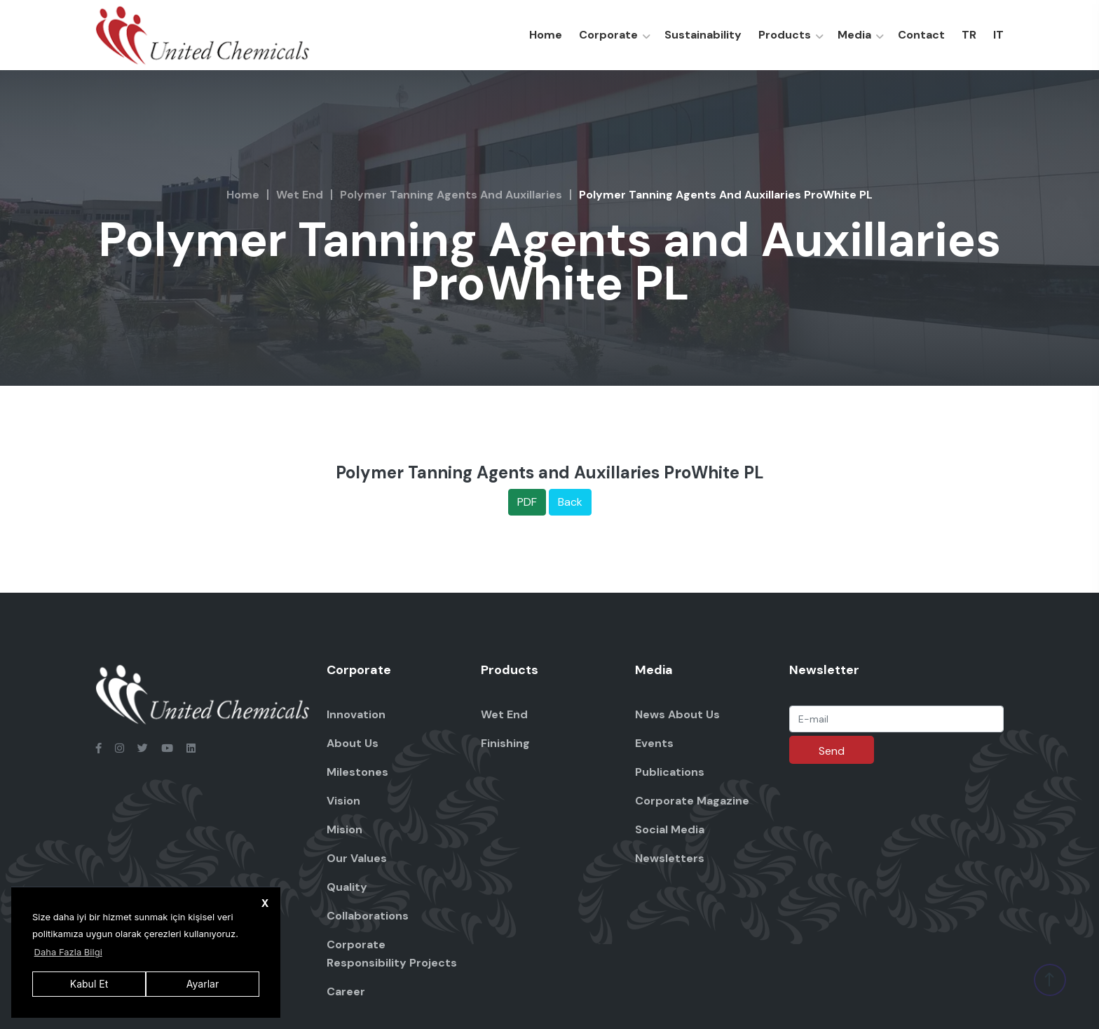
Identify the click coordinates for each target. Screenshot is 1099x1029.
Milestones (357, 772)
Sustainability (703, 34)
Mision (344, 829)
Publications (669, 772)
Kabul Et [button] (89, 984)
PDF (527, 502)
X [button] (265, 903)
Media (854, 34)
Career (346, 991)
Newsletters (669, 858)
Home (545, 34)
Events (654, 743)
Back (570, 502)
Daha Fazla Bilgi (68, 951)
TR (969, 34)
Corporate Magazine (692, 800)
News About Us (677, 714)
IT (998, 34)
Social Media (669, 829)
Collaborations (368, 915)
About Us (352, 743)
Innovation (356, 714)
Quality (347, 887)
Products (784, 34)
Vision (343, 800)
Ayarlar (202, 984)
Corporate (608, 34)
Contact (921, 34)
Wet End (299, 194)
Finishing (505, 743)
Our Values (357, 858)
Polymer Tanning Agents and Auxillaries (451, 194)
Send (832, 751)
